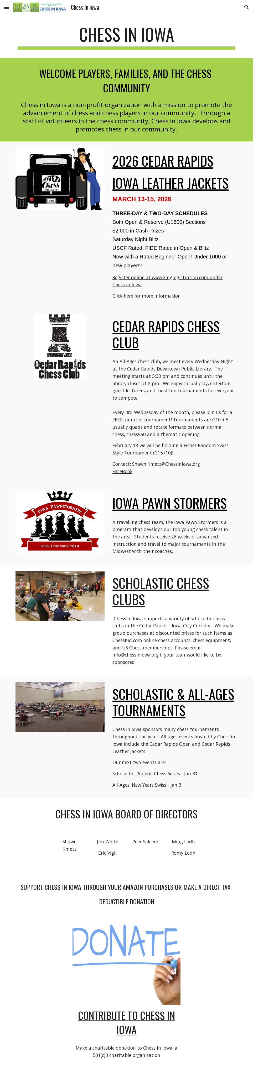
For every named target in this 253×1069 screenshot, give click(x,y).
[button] (6, 7)
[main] (126, 37)
